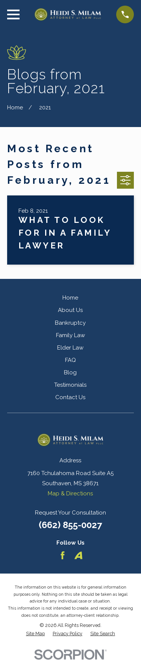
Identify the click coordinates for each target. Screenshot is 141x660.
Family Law (70, 335)
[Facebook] (63, 555)
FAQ (70, 360)
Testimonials (70, 384)
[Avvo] (78, 555)
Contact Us (70, 397)
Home (70, 297)
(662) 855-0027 (70, 524)
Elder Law (70, 347)
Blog (70, 372)
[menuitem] (35, 634)
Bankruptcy (70, 322)
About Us (70, 310)
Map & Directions (70, 493)
